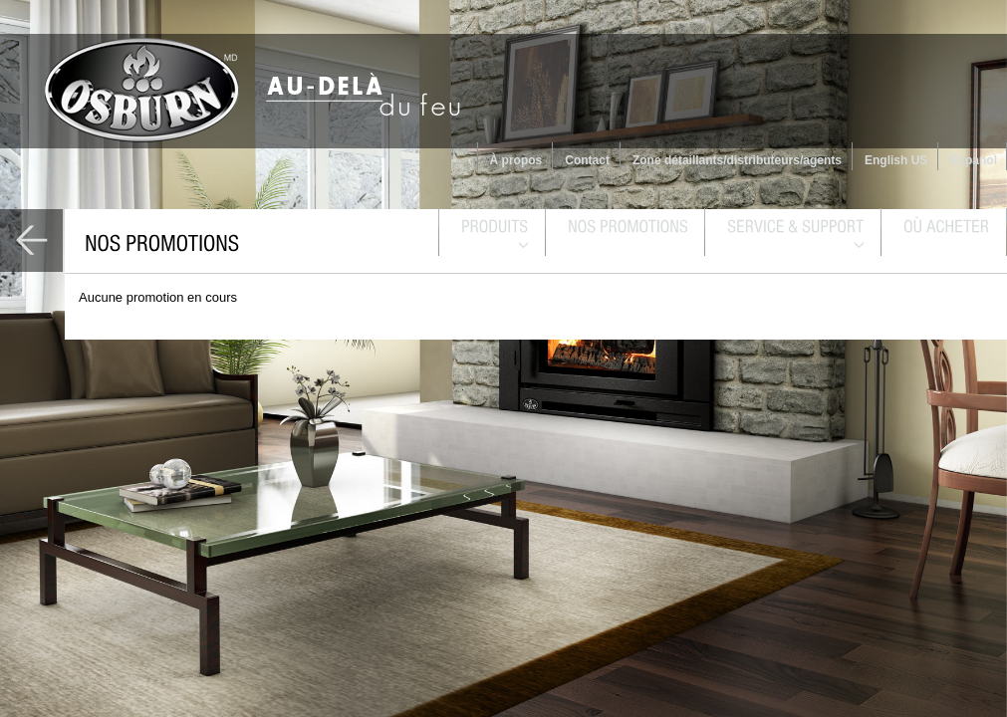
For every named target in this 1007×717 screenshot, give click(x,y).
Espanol (973, 160)
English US (896, 160)
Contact (587, 160)
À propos (516, 160)
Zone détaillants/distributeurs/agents (737, 160)
